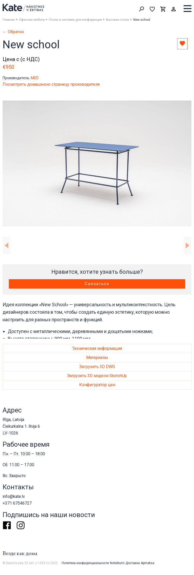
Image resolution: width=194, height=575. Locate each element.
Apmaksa (147, 563)
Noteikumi (117, 563)
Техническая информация (97, 348)
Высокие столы (117, 20)
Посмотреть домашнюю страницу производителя (51, 84)
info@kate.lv (14, 496)
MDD (35, 78)
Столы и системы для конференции (75, 20)
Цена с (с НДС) (21, 59)
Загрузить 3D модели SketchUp (97, 375)
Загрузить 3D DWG (97, 366)
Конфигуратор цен (97, 384)
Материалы (97, 357)
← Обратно (13, 32)
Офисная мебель (32, 20)
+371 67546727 (17, 503)
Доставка (133, 563)
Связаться (97, 283)
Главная (9, 20)
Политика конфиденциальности (85, 563)
